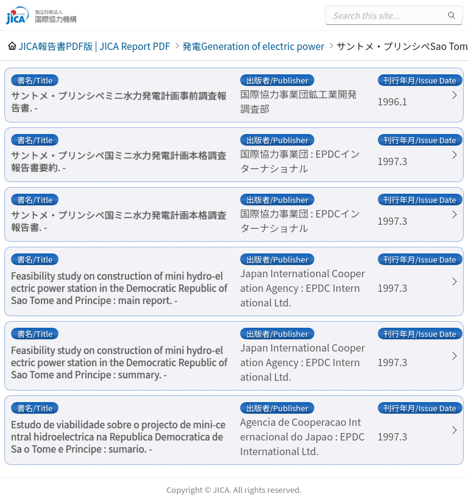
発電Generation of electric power (253, 45)
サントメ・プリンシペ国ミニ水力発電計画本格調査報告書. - (118, 220)
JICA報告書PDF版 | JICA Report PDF (94, 45)
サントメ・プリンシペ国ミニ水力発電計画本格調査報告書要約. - (118, 161)
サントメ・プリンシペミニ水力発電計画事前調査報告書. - (118, 101)
